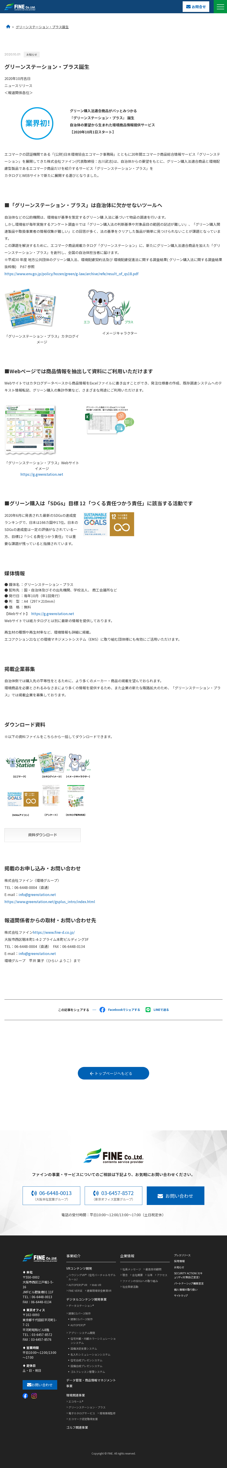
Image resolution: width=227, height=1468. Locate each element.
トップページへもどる (111, 1073)
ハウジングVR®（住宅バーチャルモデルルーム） (92, 1277)
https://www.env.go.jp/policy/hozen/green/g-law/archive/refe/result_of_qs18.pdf (71, 273)
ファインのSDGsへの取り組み (140, 1281)
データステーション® (81, 1305)
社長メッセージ (131, 1269)
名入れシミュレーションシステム (90, 1354)
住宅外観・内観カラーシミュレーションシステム (93, 1341)
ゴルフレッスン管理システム (87, 1371)
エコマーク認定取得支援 (83, 1419)
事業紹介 (73, 1255)
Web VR (96, 1285)
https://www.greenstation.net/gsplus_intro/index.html (49, 901)
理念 (125, 1275)
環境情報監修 (107, 1413)
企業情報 (127, 1255)
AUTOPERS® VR (77, 1285)
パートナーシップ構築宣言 (189, 1283)
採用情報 (179, 1261)
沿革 (150, 1275)
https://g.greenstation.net (41, 474)
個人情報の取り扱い (185, 1289)
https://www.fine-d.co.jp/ (54, 932)
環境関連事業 (75, 1395)
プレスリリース (182, 1255)
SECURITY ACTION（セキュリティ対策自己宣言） (188, 1275)
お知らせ (179, 1267)
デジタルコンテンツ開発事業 (86, 1299)
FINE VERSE (75, 1290)
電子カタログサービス (81, 1413)
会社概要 (137, 1275)
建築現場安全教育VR (99, 1290)
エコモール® (75, 1401)
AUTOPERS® (77, 1325)
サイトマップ (181, 1295)
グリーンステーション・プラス (87, 1407)
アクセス (162, 1275)
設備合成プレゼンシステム (86, 1366)
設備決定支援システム (83, 1348)
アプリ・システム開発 (81, 1333)
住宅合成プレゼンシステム (86, 1360)
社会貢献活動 (130, 1286)
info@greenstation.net (37, 894)
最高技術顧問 (153, 1269)
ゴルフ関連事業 (77, 1427)
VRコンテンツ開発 (79, 1268)
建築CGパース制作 (79, 1313)
